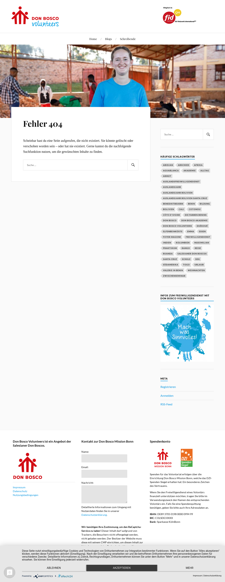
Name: (85, 451)
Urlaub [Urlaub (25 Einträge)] (199, 264)
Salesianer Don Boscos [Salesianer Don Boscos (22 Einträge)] (192, 253)
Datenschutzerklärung (94, 514)
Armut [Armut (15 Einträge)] (167, 176)
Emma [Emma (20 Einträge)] (190, 231)
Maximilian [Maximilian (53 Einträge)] (201, 242)
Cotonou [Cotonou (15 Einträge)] (195, 209)
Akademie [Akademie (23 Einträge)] (190, 170)
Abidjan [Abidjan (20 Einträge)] (168, 165)
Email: (85, 467)
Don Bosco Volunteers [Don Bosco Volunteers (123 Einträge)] (177, 226)
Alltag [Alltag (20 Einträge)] (204, 170)
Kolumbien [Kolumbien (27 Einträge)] (183, 242)
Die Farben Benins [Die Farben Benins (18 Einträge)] (196, 215)
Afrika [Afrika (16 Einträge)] (198, 165)
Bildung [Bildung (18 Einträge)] (205, 203)
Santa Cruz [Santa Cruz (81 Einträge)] (170, 259)
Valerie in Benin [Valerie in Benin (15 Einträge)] (173, 270)
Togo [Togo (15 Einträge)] (186, 264)
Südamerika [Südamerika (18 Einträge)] (170, 264)
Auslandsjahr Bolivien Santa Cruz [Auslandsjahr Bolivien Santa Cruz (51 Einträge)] (185, 198)
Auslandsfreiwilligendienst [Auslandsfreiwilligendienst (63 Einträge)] (181, 181)
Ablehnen (52, 569)
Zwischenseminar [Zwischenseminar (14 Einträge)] (174, 276)
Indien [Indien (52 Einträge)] (167, 242)
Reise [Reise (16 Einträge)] (198, 248)
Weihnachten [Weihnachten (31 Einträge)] (196, 270)
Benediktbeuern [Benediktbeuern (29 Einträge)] (173, 203)
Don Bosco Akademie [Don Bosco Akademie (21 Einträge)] (194, 220)
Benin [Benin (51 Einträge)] (191, 203)
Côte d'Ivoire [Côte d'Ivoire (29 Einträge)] (171, 215)
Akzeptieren (121, 569)
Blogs (108, 39)
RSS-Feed (166, 404)
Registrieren (168, 386)
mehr (191, 569)
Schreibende (128, 39)
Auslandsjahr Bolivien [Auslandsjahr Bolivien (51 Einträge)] (178, 192)
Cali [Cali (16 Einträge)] (181, 209)
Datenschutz (20, 491)
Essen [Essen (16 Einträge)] (202, 231)
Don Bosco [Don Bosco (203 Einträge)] (170, 220)
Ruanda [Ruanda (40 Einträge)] (168, 253)
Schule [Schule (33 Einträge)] (186, 259)
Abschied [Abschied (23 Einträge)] (183, 165)
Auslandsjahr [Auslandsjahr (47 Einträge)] (172, 187)
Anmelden (166, 395)
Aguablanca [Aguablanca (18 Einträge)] (171, 170)
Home (93, 39)
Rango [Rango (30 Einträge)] (186, 248)
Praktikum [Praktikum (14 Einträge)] (170, 248)
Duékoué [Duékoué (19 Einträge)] (202, 226)
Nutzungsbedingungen (25, 495)
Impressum (19, 487)
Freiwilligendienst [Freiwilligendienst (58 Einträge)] (198, 237)
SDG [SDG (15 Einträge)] (197, 259)
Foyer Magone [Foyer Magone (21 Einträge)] (172, 237)
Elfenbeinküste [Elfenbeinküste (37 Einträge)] (172, 231)
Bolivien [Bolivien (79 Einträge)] (168, 209)
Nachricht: (87, 482)
